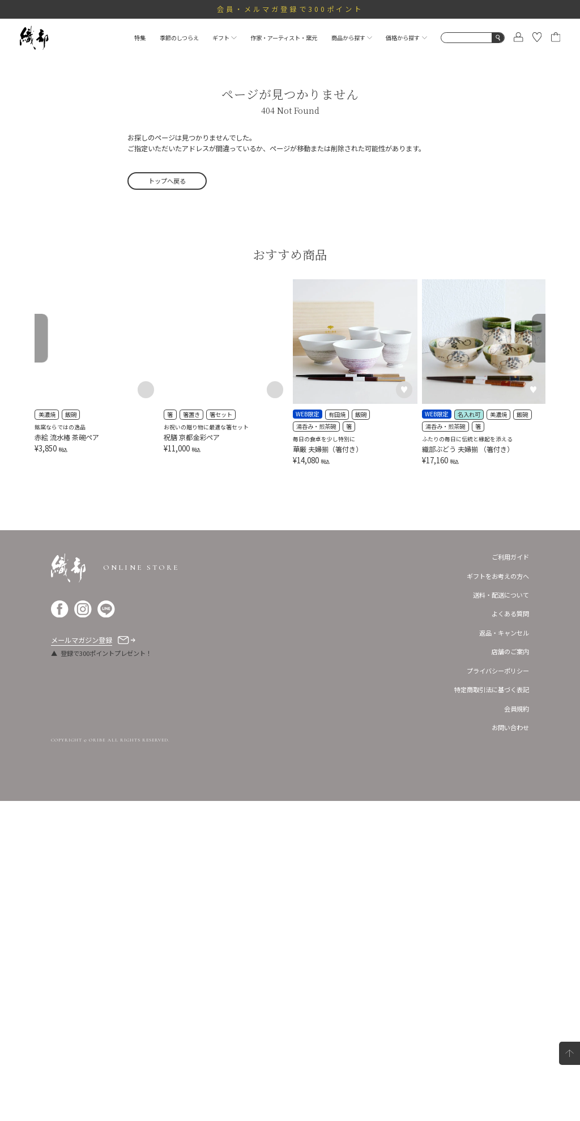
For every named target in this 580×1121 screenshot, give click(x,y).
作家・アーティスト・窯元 (283, 37)
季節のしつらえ (179, 37)
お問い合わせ (510, 1047)
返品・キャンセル (504, 952)
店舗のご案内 (510, 972)
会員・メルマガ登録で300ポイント (290, 9)
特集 (140, 37)
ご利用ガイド (510, 876)
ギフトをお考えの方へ (498, 896)
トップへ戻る (167, 180)
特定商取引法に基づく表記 (491, 1009)
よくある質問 (510, 934)
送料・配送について (501, 914)
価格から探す (406, 37)
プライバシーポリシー (498, 990)
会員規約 (516, 1028)
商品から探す (351, 37)
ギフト (224, 37)
